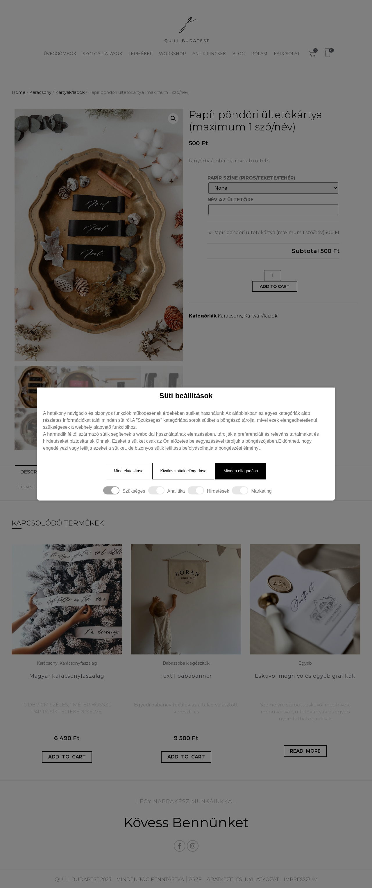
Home (19, 92)
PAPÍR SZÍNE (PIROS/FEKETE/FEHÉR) (251, 178)
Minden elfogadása (240, 471)
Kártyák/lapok (70, 92)
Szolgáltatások (102, 53)
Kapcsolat (287, 53)
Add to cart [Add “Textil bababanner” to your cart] (186, 757)
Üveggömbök (60, 53)
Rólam (259, 53)
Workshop (172, 53)
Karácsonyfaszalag (78, 663)
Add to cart (274, 286)
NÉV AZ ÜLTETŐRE (230, 200)
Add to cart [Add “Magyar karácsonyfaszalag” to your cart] (67, 757)
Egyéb (305, 663)
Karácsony (40, 92)
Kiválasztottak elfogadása (183, 471)
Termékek (140, 53)
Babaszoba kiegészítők (186, 663)
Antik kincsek (209, 53)
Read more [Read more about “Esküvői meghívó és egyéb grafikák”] (305, 751)
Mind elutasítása (128, 471)
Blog (238, 53)
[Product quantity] (272, 275)
